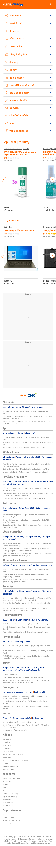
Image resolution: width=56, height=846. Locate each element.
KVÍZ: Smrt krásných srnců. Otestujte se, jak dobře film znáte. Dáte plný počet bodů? (27, 489)
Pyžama (5, 790)
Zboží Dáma (7, 748)
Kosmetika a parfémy (10, 793)
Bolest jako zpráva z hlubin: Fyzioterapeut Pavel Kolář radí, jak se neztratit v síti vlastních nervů (26, 422)
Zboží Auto (6, 763)
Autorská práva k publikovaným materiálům (19, 839)
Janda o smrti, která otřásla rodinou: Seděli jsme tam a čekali (25, 472)
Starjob (5, 815)
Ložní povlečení (8, 802)
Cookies (15, 843)
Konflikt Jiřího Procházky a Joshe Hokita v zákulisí (20, 722)
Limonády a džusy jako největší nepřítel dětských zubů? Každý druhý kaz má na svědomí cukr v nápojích (28, 494)
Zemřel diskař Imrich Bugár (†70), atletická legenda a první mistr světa (26, 438)
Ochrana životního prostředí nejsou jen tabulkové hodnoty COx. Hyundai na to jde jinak (26, 516)
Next (52, 179)
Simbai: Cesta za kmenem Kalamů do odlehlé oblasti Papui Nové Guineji (26, 628)
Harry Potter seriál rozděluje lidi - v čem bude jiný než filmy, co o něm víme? (28, 652)
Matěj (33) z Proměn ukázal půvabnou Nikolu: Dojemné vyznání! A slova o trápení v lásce (26, 465)
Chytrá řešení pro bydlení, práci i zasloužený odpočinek (23, 677)
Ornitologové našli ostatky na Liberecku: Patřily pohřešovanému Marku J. (26, 412)
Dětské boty (7, 799)
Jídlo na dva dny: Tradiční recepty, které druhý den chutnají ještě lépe (26, 604)
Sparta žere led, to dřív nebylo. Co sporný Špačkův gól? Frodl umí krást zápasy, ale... (26, 726)
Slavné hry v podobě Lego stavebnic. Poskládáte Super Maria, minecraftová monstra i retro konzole (25, 697)
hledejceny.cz (8, 739)
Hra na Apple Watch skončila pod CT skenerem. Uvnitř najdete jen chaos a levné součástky (27, 544)
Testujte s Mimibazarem (11, 778)
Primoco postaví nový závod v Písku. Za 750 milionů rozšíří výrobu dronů (26, 570)
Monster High (7, 781)
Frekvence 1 (7, 824)
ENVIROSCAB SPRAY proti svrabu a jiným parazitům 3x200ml (20, 153)
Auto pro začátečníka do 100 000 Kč (16, 760)
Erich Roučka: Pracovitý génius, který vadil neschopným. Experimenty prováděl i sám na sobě (28, 417)
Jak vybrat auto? (8, 769)
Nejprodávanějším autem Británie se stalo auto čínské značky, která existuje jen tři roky (27, 526)
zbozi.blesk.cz (8, 751)
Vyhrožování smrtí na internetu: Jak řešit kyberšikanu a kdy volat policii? (26, 707)
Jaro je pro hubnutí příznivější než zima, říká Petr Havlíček (24, 498)
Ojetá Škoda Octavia (10, 766)
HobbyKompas (8, 757)
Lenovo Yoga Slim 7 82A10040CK (19, 230)
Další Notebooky (10, 227)
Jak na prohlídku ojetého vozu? (14, 754)
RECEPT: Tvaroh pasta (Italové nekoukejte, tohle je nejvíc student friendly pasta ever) (26, 647)
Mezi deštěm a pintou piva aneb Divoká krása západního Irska (25, 632)
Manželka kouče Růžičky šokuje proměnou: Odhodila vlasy (24, 447)
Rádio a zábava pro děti (11, 821)
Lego (4, 787)
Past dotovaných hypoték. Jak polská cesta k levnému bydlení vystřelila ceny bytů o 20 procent (25, 580)
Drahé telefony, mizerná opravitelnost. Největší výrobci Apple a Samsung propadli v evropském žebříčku (26, 549)
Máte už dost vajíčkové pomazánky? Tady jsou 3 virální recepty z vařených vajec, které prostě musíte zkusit (26, 609)
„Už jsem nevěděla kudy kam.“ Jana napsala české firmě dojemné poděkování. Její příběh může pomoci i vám (26, 681)
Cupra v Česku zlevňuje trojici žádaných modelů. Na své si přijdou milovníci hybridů (26, 521)
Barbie (5, 784)
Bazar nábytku (8, 805)
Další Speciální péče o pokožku (16, 149)
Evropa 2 (6, 827)
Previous (3, 179)
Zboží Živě (6, 742)
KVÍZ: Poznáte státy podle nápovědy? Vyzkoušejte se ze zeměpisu (26, 624)
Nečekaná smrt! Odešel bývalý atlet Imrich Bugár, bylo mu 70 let (26, 469)
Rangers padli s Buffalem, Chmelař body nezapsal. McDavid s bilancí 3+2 (28, 443)
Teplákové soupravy (10, 796)
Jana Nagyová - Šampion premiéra (15, 730)
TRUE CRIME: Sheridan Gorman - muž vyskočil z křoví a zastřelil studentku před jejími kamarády (26, 657)
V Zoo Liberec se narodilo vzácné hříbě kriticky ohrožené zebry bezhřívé (25, 702)
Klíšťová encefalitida (10, 674)
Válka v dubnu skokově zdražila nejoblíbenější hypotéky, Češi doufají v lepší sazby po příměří (28, 575)
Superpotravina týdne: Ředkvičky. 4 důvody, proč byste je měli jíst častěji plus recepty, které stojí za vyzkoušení (27, 599)
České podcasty (8, 818)
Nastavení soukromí (26, 843)
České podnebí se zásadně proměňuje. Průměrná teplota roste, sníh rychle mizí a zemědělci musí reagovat (27, 554)
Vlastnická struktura (42, 843)
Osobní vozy (7, 745)
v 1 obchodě (9, 210)
